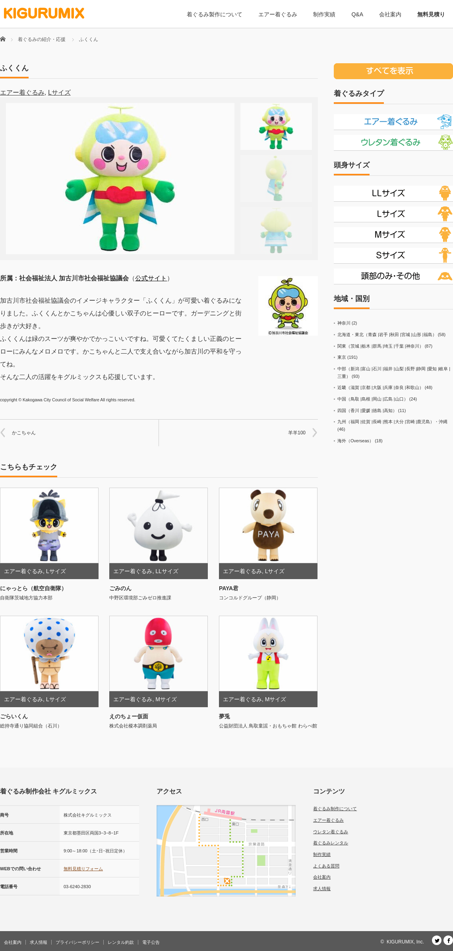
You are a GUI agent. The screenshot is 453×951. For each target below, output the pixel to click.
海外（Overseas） (355, 440)
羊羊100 (297, 433)
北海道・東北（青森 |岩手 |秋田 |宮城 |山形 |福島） (387, 334)
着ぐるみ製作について (214, 14)
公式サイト (151, 278)
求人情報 (322, 888)
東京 (341, 357)
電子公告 (151, 942)
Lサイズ (59, 92)
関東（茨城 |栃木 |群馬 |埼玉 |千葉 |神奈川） (380, 346)
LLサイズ (166, 571)
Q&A (357, 14)
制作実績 (324, 14)
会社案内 (390, 14)
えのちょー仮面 (128, 716)
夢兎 (224, 716)
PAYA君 (228, 588)
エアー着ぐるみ (277, 14)
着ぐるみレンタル (330, 842)
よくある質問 (326, 865)
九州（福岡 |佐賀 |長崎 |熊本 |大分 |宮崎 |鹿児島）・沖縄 (392, 421)
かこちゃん (24, 433)
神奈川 (343, 323)
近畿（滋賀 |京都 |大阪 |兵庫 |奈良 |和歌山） (380, 387)
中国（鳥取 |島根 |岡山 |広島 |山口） (372, 399)
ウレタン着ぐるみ (330, 831)
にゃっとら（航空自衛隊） (33, 588)
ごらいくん (14, 716)
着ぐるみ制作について (335, 808)
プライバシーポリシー (77, 942)
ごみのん (120, 588)
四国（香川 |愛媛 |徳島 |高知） (367, 410)
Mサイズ (166, 699)
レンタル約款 (121, 942)
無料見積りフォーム (83, 868)
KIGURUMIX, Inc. (405, 942)
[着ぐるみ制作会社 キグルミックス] (44, 13)
